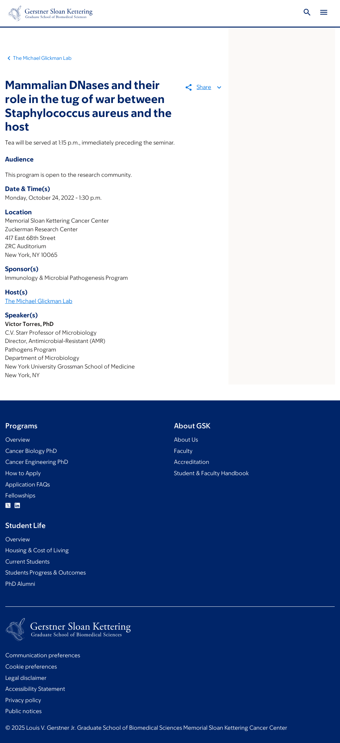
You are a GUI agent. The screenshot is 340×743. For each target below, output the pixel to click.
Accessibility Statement (35, 689)
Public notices (23, 711)
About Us (186, 439)
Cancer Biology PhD (31, 451)
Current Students (27, 561)
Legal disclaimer (25, 678)
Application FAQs (27, 484)
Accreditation (191, 462)
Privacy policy (23, 700)
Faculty (183, 451)
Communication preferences (42, 655)
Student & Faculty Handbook (211, 473)
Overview (17, 439)
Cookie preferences (31, 666)
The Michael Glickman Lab (42, 58)
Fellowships (20, 495)
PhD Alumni (20, 584)
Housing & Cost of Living (37, 550)
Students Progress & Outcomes (45, 572)
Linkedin (17, 505)
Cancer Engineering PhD (36, 462)
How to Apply (23, 473)
